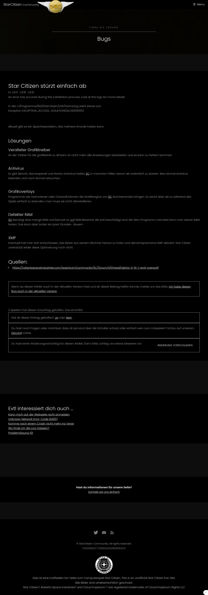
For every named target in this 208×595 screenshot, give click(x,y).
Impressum (89, 548)
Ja (56, 318)
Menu (201, 4)
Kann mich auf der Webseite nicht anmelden (39, 414)
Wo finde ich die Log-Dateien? (28, 428)
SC (88, 174)
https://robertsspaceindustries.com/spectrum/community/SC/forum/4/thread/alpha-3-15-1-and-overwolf (85, 268)
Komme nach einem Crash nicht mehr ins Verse (41, 423)
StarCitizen (21, 4)
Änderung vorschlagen (175, 345)
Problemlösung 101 (20, 433)
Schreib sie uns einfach (104, 492)
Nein (69, 318)
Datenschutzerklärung (112, 548)
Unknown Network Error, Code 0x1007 (33, 419)
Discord (16, 333)
